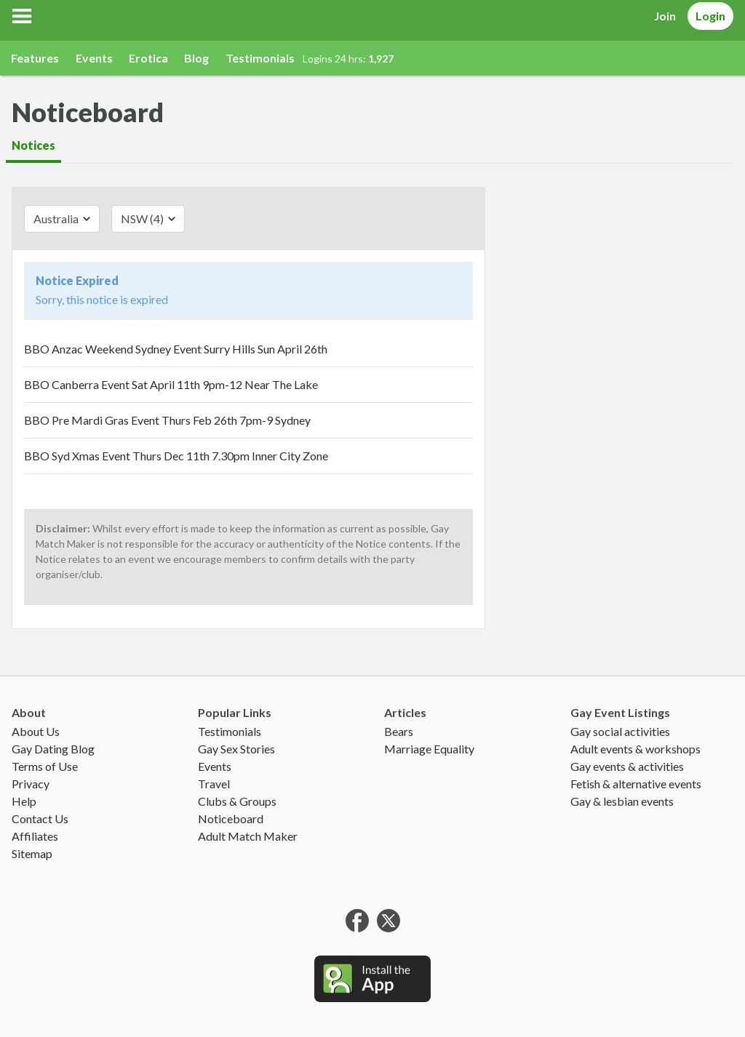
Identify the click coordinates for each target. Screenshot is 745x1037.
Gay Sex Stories (236, 749)
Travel (214, 783)
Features (35, 58)
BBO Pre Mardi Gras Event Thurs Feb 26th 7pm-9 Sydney (167, 420)
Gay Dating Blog (53, 749)
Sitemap (32, 853)
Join (665, 16)
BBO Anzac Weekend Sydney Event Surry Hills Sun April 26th (175, 349)
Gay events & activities (627, 766)
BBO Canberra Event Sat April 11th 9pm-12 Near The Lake (171, 384)
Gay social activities (620, 731)
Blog (196, 58)
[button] (22, 16)
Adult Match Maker (248, 836)
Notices (33, 145)
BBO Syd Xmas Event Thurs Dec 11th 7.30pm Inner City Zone (176, 456)
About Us (36, 731)
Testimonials (260, 58)
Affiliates (35, 836)
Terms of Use (45, 766)
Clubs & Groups (237, 801)
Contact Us (40, 818)
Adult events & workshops (635, 749)
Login (710, 16)
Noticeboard (230, 818)
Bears (398, 731)
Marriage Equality (429, 749)
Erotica (148, 58)
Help (24, 801)
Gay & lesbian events (622, 801)
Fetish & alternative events (635, 783)
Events (94, 58)
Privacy (30, 783)
